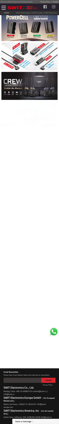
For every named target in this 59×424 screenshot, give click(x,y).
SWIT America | (51, 12)
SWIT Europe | (38, 12)
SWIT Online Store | (24, 12)
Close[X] (55, 1)
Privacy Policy (45, 1)
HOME (6, 12)
